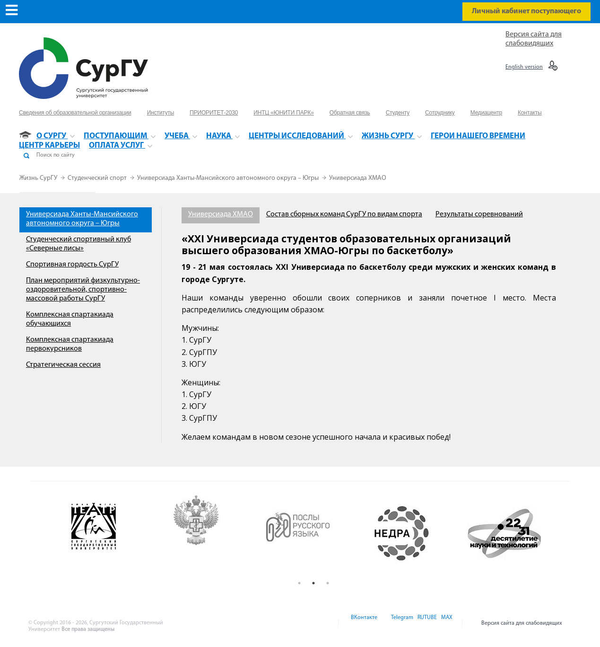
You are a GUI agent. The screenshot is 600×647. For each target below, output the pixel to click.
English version (524, 67)
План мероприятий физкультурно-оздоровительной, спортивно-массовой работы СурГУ (83, 289)
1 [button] (299, 583)
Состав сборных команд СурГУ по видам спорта (344, 214)
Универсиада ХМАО (357, 178)
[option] (108, 533)
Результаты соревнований (479, 214)
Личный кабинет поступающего (526, 11)
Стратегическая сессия (63, 365)
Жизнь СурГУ (39, 178)
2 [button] (313, 583)
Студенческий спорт (98, 178)
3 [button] (327, 583)
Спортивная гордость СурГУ (72, 264)
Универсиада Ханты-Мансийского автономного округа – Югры (228, 178)
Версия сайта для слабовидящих (521, 623)
